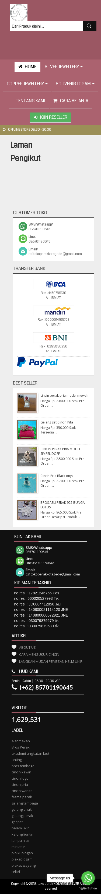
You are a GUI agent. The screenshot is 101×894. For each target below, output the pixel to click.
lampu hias (21, 840)
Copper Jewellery (27, 84)
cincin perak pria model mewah (64, 395)
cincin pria (20, 784)
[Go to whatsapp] (88, 878)
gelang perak (22, 815)
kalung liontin (22, 834)
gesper (17, 821)
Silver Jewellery (64, 67)
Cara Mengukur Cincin (39, 654)
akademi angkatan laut (30, 753)
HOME (27, 67)
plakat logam (22, 859)
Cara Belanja (70, 101)
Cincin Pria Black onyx (56, 476)
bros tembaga (23, 765)
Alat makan (21, 741)
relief (16, 871)
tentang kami (29, 101)
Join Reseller (50, 117)
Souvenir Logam (75, 84)
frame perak (22, 796)
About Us (27, 647)
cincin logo (20, 778)
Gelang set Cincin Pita (56, 422)
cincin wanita (22, 790)
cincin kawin (21, 772)
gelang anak (22, 809)
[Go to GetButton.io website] (88, 888)
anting (17, 759)
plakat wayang (24, 865)
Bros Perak (21, 747)
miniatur (18, 846)
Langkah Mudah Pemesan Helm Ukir (50, 661)
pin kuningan (22, 852)
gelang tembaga (25, 803)
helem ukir (20, 828)
